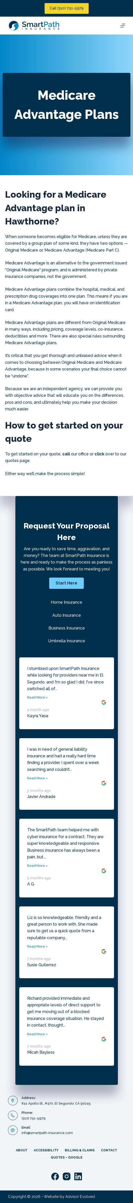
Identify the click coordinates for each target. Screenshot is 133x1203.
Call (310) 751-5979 (67, 8)
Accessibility (46, 1150)
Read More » (37, 697)
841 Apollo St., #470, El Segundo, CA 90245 (56, 1103)
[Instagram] (66, 1176)
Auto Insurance (66, 615)
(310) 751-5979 (34, 1118)
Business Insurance (66, 628)
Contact (109, 1150)
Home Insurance (66, 602)
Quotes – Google (67, 1157)
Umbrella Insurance (66, 640)
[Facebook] (55, 1176)
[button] (66, 583)
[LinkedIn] (78, 1176)
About (21, 1150)
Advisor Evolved (80, 1196)
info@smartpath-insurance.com (47, 1133)
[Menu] (122, 25)
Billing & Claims (80, 1150)
